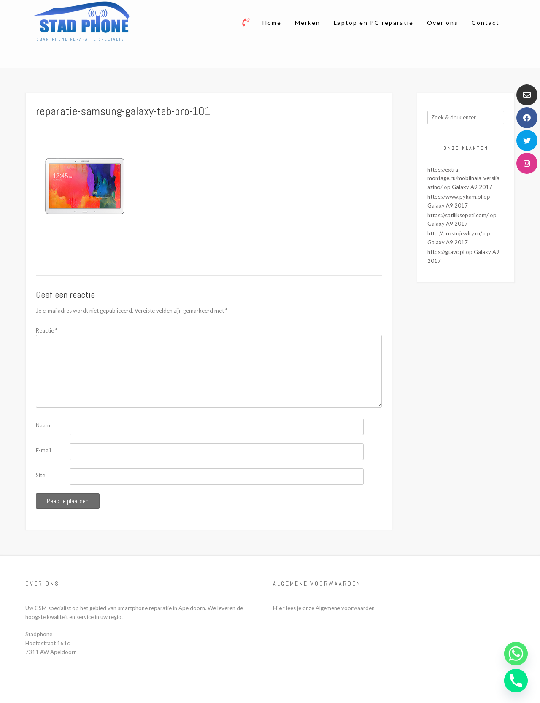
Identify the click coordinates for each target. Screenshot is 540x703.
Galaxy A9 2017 (472, 187)
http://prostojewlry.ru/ (454, 233)
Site (40, 475)
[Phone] (516, 680)
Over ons (442, 22)
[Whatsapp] (516, 653)
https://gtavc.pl (445, 252)
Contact (486, 22)
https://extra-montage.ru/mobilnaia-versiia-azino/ (464, 178)
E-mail (43, 450)
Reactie (46, 330)
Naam (43, 425)
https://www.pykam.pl (454, 196)
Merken (307, 22)
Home (271, 22)
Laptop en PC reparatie (373, 22)
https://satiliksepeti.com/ (458, 215)
